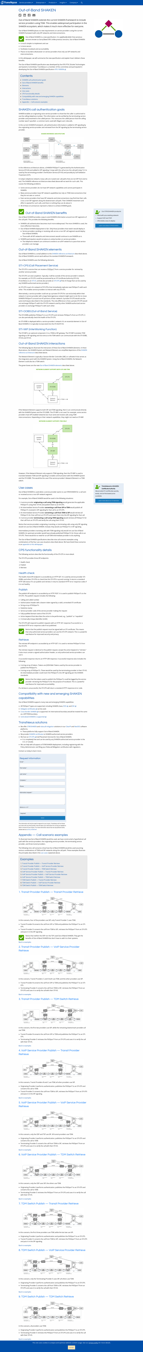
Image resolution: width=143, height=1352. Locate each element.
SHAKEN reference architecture (63, 254)
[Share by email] (34, 16)
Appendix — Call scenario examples (35, 102)
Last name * (23, 774)
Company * (23, 780)
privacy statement (32, 829)
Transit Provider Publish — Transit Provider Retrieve (41, 863)
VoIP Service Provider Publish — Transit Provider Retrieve (42, 872)
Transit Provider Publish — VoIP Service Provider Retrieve (42, 866)
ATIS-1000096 (59, 69)
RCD (64, 706)
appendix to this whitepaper (33, 544)
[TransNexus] (9, 2)
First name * (23, 768)
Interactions (26, 88)
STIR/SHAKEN (32, 726)
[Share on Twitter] (21, 16)
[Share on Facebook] (30, 16)
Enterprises (41, 3)
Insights (63, 3)
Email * (22, 762)
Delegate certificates (28, 709)
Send (42, 818)
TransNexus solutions (30, 99)
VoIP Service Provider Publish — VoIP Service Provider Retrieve (44, 874)
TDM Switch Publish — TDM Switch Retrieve (37, 885)
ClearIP (68, 726)
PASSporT (50, 269)
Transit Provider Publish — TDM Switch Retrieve (39, 869)
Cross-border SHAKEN (28, 712)
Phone (22, 786)
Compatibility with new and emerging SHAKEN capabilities (43, 96)
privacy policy (93, 1343)
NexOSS (77, 726)
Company (74, 3)
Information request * (26, 792)
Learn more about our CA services (108, 500)
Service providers (26, 3)
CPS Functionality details (31, 94)
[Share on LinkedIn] (25, 16)
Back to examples (25, 942)
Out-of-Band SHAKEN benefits (32, 83)
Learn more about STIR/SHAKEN (108, 225)
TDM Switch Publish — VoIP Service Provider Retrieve (41, 883)
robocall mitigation (47, 726)
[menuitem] (9, 2)
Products (53, 3)
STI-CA (34, 281)
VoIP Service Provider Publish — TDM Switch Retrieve (41, 877)
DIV (73, 706)
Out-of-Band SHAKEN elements (51, 365)
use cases (44, 853)
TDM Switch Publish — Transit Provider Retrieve (39, 880)
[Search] (81, 2)
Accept (71, 1347)
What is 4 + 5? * (24, 807)
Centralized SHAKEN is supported (33, 717)
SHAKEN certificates (36, 734)
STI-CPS (56, 281)
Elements (25, 85)
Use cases (25, 91)
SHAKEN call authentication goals (34, 80)
